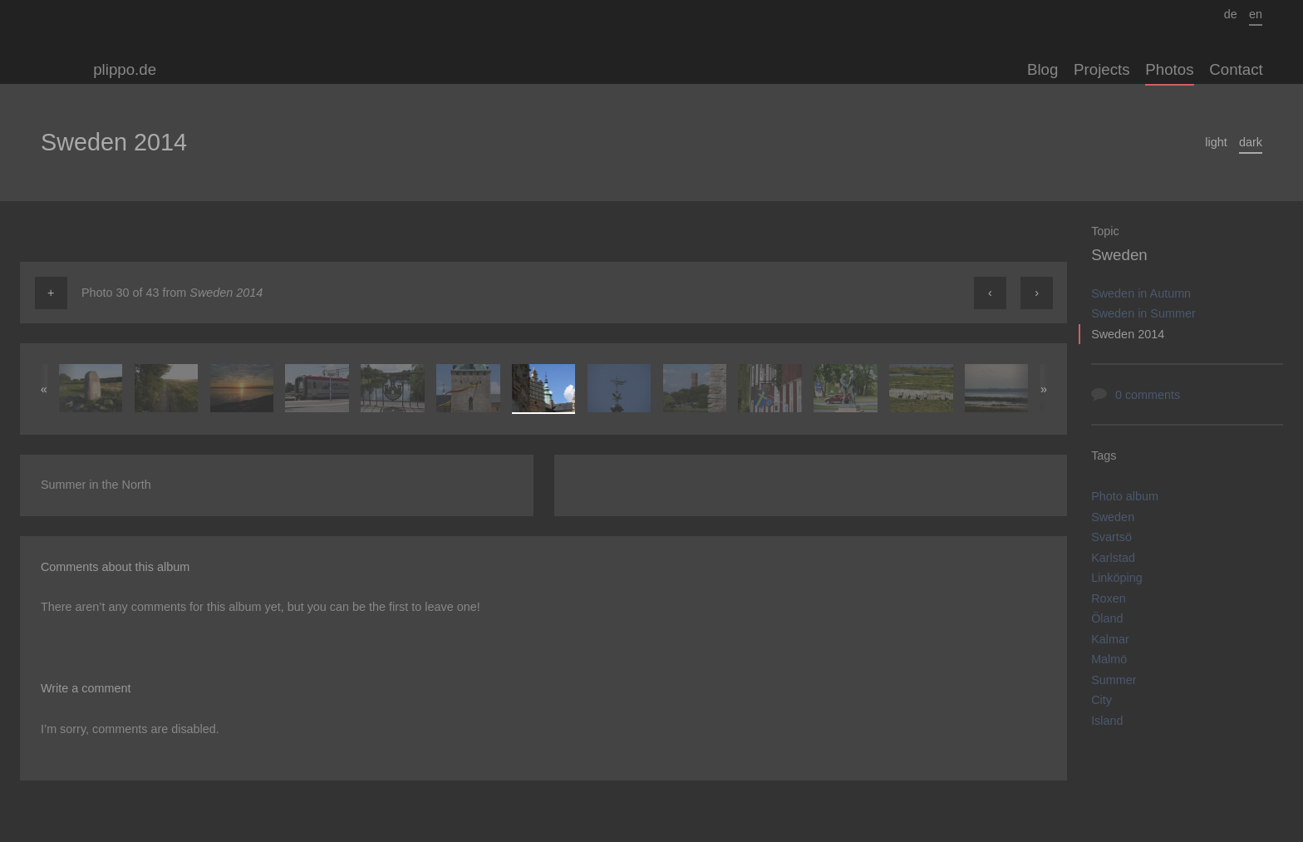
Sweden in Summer (1143, 313)
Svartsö (1111, 537)
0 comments (1147, 394)
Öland (1107, 618)
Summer (1113, 680)
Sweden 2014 (1127, 334)
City (1101, 700)
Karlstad (1113, 557)
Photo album (1124, 496)
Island (1107, 720)
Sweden (1119, 254)
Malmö (1109, 659)
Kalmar (1110, 639)
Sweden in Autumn (1141, 293)
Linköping (1117, 577)
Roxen (1108, 598)
